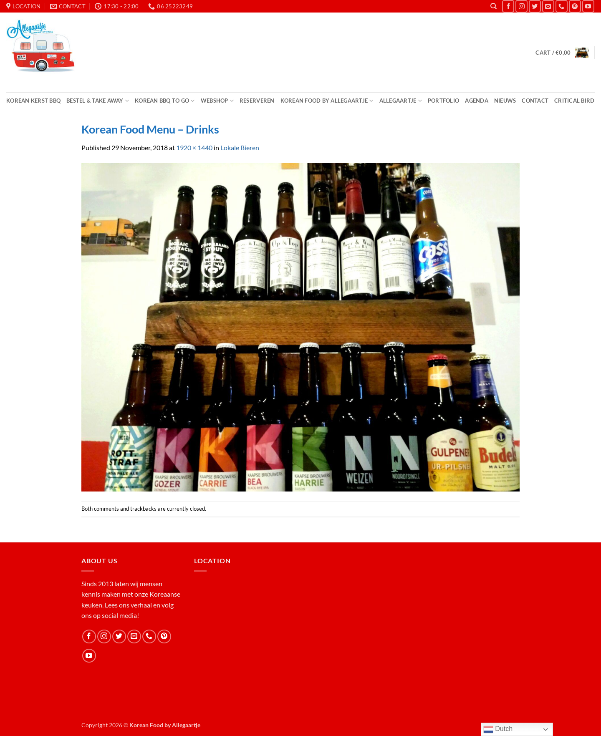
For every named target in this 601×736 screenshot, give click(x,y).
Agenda (476, 100)
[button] (561, 52)
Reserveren (257, 100)
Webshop (217, 101)
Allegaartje (400, 101)
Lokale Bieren (239, 147)
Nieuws (505, 100)
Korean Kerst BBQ (33, 100)
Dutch (498, 729)
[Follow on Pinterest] (575, 6)
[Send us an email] (548, 6)
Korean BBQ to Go (165, 101)
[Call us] (562, 6)
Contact (535, 100)
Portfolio (443, 100)
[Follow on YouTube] (588, 6)
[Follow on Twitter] (535, 6)
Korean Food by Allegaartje (327, 101)
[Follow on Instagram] (521, 6)
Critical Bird (574, 100)
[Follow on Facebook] (508, 6)
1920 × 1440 (194, 147)
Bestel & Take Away (97, 101)
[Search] (493, 6)
